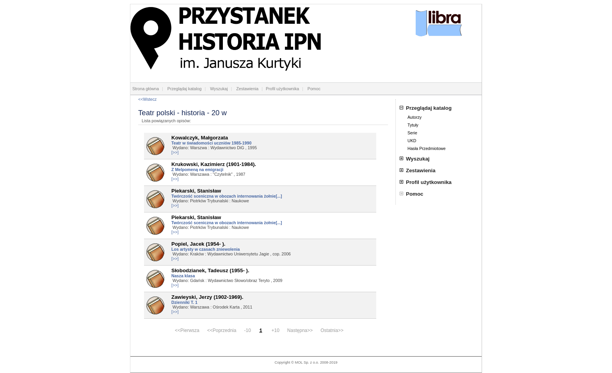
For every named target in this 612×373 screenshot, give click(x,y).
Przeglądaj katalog (184, 88)
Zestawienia (247, 88)
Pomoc (314, 88)
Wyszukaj (219, 88)
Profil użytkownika (282, 88)
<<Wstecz (147, 99)
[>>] (174, 152)
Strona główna (145, 88)
